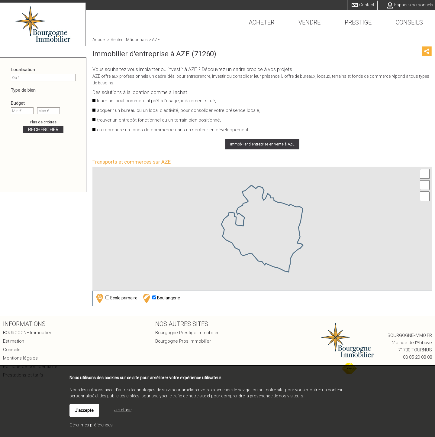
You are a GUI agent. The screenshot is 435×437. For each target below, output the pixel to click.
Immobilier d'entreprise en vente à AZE (262, 144)
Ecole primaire (116, 298)
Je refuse (122, 409)
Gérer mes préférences (91, 424)
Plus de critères (43, 122)
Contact (366, 4)
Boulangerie (160, 298)
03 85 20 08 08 (417, 357)
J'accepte (84, 410)
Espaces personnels (413, 4)
